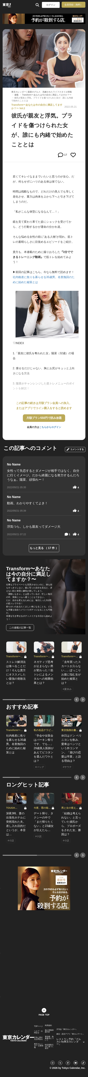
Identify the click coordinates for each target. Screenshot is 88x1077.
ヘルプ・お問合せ (38, 1032)
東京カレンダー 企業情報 (38, 1045)
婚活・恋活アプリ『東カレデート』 (70, 1034)
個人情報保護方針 (49, 1031)
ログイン (50, 4)
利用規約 (48, 1025)
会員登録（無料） (73, 4)
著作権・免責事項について (49, 1038)
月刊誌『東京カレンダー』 (66, 1029)
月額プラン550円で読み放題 (44, 417)
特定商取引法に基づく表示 (49, 1046)
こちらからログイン (50, 427)
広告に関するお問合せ (38, 1038)
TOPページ (38, 1026)
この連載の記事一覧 (20, 627)
